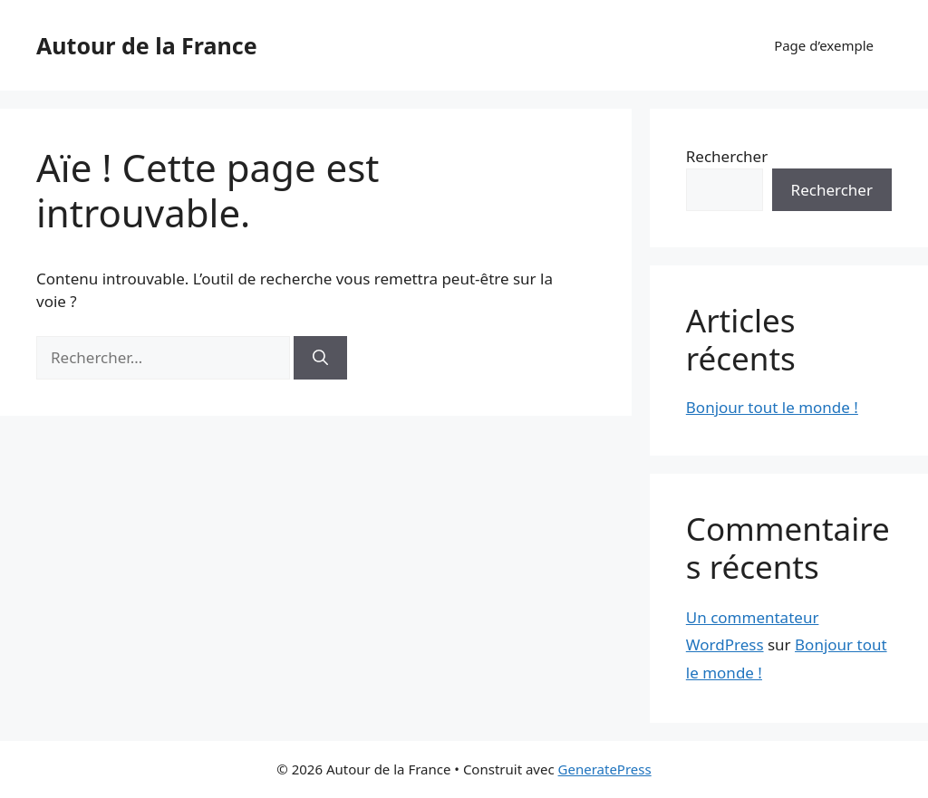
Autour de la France (146, 45)
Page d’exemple (824, 45)
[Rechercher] (320, 358)
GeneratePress (605, 769)
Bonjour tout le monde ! (772, 407)
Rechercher (727, 156)
